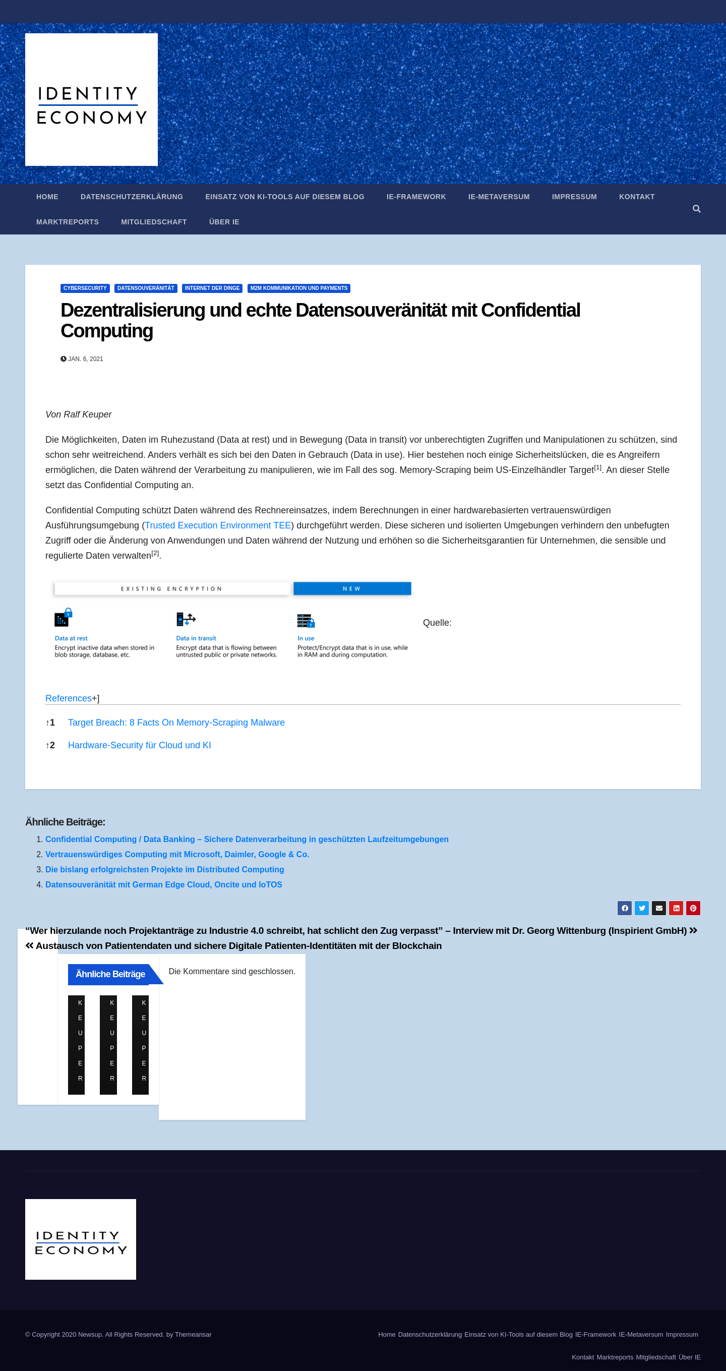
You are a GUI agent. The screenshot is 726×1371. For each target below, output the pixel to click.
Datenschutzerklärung (132, 197)
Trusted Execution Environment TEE (218, 525)
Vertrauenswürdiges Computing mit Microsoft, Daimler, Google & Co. (177, 854)
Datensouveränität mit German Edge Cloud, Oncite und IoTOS (163, 884)
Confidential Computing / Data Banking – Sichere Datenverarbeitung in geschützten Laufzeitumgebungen (247, 839)
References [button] (68, 698)
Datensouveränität (145, 288)
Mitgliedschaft (154, 222)
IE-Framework (416, 197)
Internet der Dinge (212, 288)
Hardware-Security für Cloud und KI (139, 745)
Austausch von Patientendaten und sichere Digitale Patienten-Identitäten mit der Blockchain (233, 945)
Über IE (224, 222)
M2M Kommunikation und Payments (299, 288)
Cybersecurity (85, 288)
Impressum (574, 197)
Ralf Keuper (82, 1003)
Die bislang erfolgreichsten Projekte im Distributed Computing (164, 869)
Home (47, 197)
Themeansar (193, 1334)
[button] (697, 209)
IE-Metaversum (499, 197)
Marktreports (67, 222)
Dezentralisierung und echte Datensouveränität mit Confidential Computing (320, 321)
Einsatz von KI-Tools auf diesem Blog (285, 197)
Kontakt (637, 197)
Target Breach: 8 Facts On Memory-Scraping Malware (176, 723)
